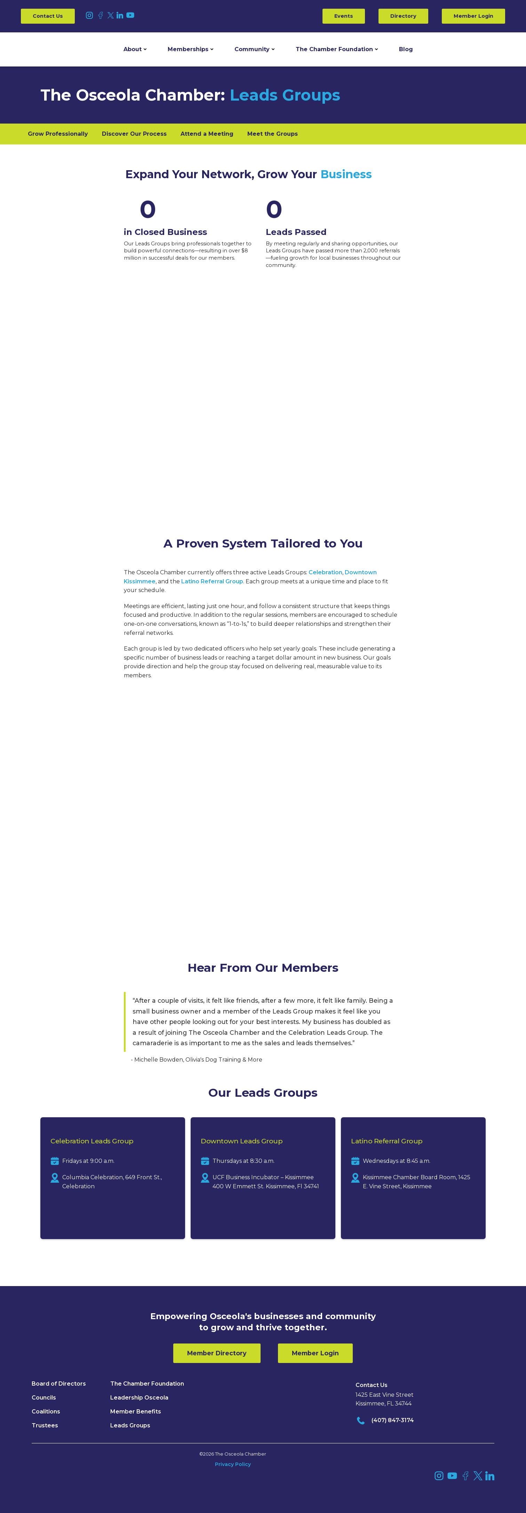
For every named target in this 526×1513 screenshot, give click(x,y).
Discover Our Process (134, 134)
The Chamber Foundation (334, 49)
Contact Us (48, 16)
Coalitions (46, 1411)
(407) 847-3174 (393, 1420)
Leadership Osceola (139, 1397)
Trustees (45, 1425)
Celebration (325, 572)
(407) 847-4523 (422, 887)
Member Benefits (135, 1411)
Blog (406, 49)
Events (343, 16)
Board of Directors (59, 1383)
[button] (135, 49)
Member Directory (217, 1353)
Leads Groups (130, 1425)
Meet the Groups (272, 134)
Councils (44, 1397)
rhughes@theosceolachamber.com (322, 896)
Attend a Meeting (207, 134)
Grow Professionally (58, 134)
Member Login (473, 16)
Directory (403, 16)
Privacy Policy (233, 1464)
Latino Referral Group (212, 581)
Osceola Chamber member (373, 802)
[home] (47, 49)
